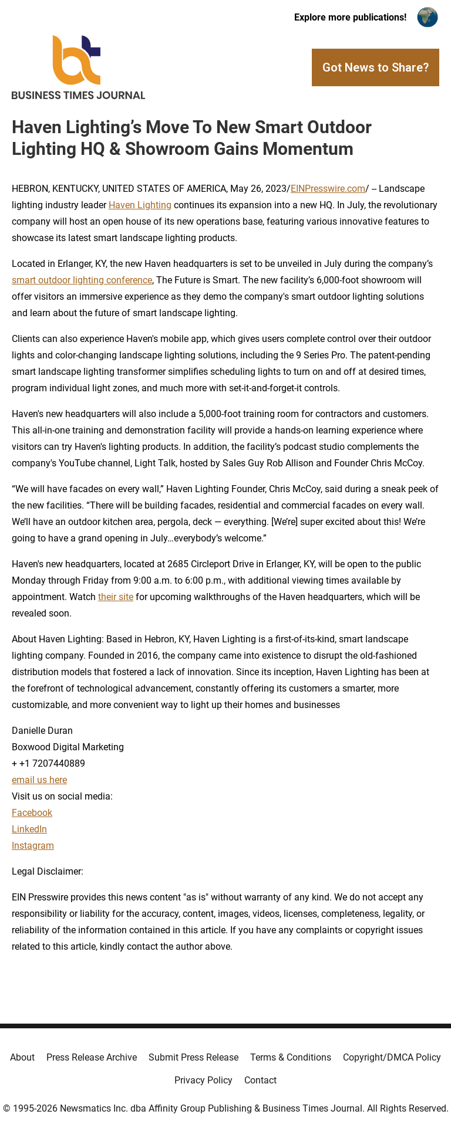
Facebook (32, 812)
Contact (260, 1080)
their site (115, 596)
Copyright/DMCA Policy (392, 1057)
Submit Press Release (193, 1057)
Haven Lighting (140, 205)
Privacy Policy (203, 1080)
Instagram (33, 845)
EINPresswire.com (328, 188)
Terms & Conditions (290, 1057)
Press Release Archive (91, 1057)
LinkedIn (29, 829)
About (22, 1057)
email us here (39, 779)
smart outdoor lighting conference (82, 280)
